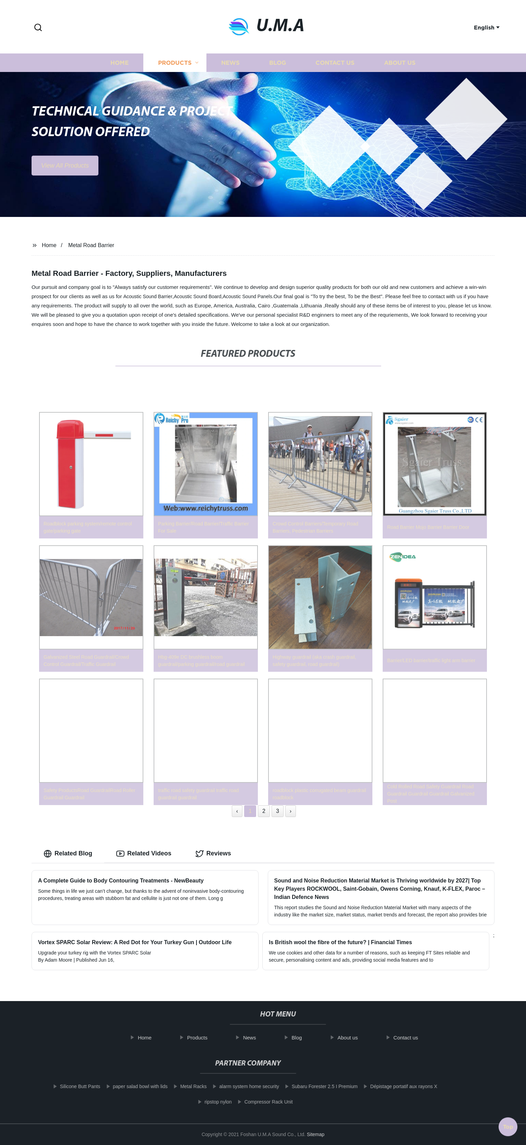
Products (175, 67)
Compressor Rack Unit (258, 1102)
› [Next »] (290, 811)
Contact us (335, 67)
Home (119, 67)
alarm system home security (238, 1086)
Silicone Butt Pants (69, 1086)
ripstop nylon (207, 1102)
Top (508, 1125)
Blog (277, 67)
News (230, 67)
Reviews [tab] (213, 854)
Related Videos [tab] (143, 854)
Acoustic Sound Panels (247, 296)
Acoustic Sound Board (198, 296)
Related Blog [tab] (68, 854)
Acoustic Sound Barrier (147, 296)
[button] (38, 28)
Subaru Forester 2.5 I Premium (314, 1086)
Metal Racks (183, 1086)
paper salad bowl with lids (129, 1086)
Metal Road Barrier (91, 245)
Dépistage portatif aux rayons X (393, 1086)
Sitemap (315, 1134)
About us (400, 67)
